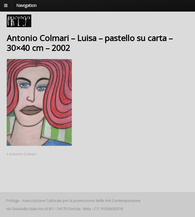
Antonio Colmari (21, 154)
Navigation (26, 5)
